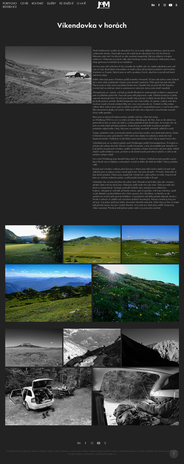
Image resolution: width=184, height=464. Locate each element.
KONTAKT (37, 3)
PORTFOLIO (10, 3)
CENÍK (24, 3)
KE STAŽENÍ (66, 3)
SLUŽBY (51, 3)
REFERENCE (10, 7)
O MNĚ (81, 3)
